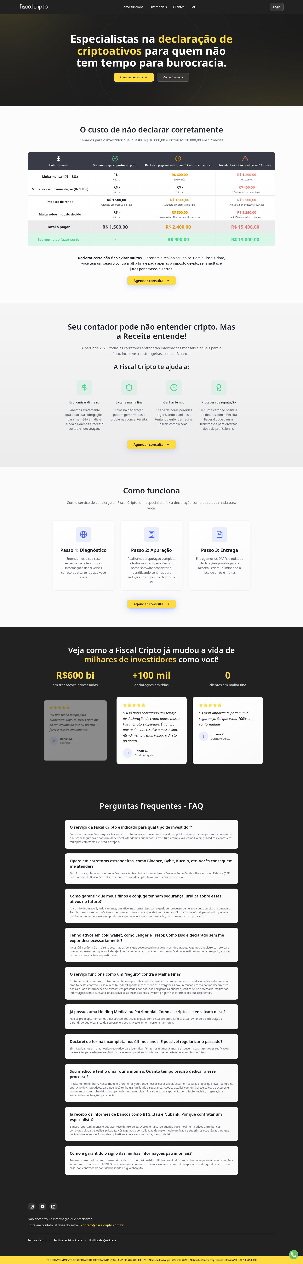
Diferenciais (158, 7)
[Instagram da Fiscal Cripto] (32, 1206)
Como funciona (133, 7)
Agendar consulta (134, 77)
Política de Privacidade (68, 1240)
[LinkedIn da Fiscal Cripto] (53, 1206)
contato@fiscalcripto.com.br (102, 1225)
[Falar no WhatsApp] (293, 1254)
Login (276, 7)
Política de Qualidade (102, 1240)
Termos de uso (37, 1240)
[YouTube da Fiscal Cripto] (42, 1206)
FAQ (194, 7)
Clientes (179, 7)
